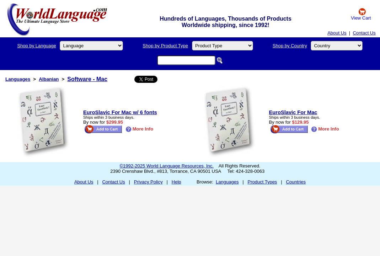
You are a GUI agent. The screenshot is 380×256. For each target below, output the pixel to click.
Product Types (262, 182)
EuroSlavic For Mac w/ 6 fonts (120, 112)
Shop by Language (36, 45)
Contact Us (364, 33)
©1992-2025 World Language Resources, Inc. (167, 166)
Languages (17, 79)
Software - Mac (87, 79)
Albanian (49, 79)
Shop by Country (290, 45)
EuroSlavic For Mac (293, 112)
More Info (139, 129)
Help (176, 182)
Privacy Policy (148, 182)
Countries (296, 182)
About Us (336, 33)
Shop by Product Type (165, 45)
